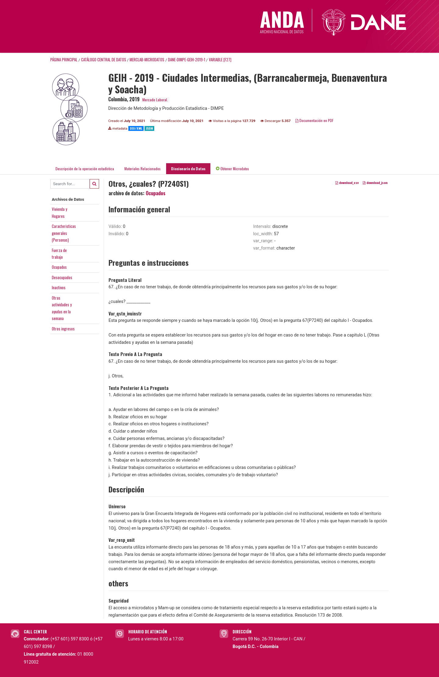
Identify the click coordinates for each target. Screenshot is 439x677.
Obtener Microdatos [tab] (232, 168)
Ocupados (59, 267)
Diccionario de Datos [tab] (188, 168)
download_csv (347, 182)
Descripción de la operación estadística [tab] (84, 168)
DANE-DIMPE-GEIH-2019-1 (186, 60)
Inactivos (59, 287)
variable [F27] (220, 60)
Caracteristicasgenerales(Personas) (64, 233)
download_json (375, 182)
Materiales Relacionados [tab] (142, 168)
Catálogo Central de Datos (103, 60)
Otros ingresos (63, 329)
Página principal (63, 60)
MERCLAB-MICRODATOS (147, 60)
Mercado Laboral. (155, 99)
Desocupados (62, 277)
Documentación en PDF (314, 120)
